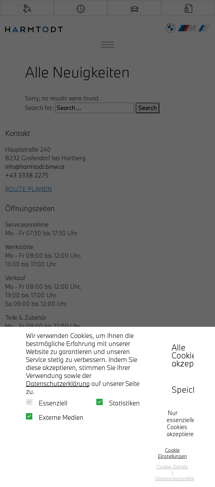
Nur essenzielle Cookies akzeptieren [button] (178, 423)
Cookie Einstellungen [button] (172, 453)
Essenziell (47, 403)
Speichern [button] (180, 389)
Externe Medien (55, 417)
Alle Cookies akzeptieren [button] (180, 355)
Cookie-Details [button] (172, 466)
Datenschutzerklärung (58, 383)
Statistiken (118, 403)
